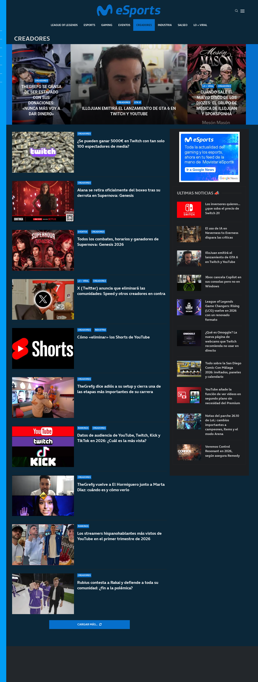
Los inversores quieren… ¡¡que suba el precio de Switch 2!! (222, 208)
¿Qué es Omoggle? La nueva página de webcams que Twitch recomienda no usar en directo (222, 341)
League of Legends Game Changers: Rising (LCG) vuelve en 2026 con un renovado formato (222, 310)
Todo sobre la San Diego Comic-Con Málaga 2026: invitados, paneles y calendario (223, 370)
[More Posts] (89, 624)
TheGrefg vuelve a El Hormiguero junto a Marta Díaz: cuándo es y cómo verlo (121, 487)
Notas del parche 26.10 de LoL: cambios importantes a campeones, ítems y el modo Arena (222, 424)
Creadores (144, 25)
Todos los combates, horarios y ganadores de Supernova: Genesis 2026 (118, 241)
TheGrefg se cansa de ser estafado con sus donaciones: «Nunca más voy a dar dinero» (41, 100)
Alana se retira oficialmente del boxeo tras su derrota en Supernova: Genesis (118, 192)
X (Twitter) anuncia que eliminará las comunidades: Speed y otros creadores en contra (121, 290)
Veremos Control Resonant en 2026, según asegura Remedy (222, 451)
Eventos (124, 25)
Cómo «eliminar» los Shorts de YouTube (113, 337)
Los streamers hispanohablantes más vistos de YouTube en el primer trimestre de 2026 (119, 536)
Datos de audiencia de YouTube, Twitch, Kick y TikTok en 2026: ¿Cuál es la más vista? (118, 437)
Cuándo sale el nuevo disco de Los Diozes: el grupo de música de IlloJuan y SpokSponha (216, 103)
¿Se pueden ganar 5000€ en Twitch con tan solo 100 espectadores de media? (120, 143)
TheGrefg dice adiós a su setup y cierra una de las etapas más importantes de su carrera (119, 388)
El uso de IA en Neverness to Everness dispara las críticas (221, 233)
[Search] (236, 11)
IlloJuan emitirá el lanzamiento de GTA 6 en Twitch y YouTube (129, 111)
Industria (165, 25)
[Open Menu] (242, 11)
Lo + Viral (200, 25)
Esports (89, 25)
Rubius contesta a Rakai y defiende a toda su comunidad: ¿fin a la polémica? (117, 585)
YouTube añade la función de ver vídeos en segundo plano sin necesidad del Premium (223, 396)
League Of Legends (64, 25)
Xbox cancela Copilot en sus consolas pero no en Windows (223, 281)
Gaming (106, 25)
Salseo (182, 25)
